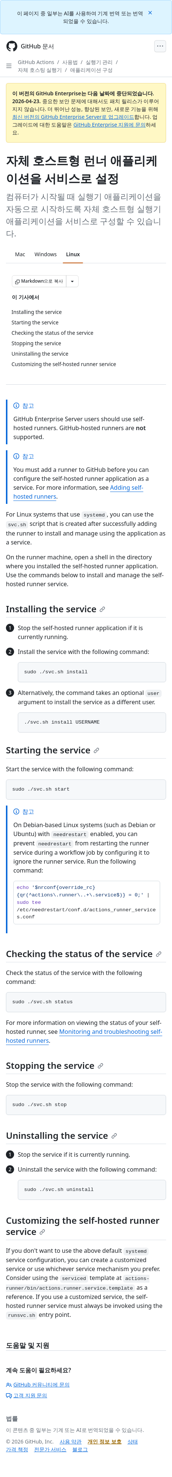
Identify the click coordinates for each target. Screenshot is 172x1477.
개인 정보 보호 (104, 1441)
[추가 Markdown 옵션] (72, 281)
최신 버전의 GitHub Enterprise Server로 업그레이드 (73, 116)
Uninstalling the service (61, 1135)
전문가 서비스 (50, 1449)
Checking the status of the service (84, 953)
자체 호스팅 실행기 (40, 69)
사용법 (70, 62)
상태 (133, 1441)
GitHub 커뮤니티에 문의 (38, 1384)
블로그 (80, 1449)
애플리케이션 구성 (91, 69)
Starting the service (52, 750)
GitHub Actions (36, 62)
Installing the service (55, 609)
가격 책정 (17, 1449)
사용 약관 (71, 1441)
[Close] (151, 12)
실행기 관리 (99, 62)
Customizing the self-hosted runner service (82, 1226)
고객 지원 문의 (26, 1395)
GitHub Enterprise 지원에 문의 (109, 124)
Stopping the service (54, 1065)
